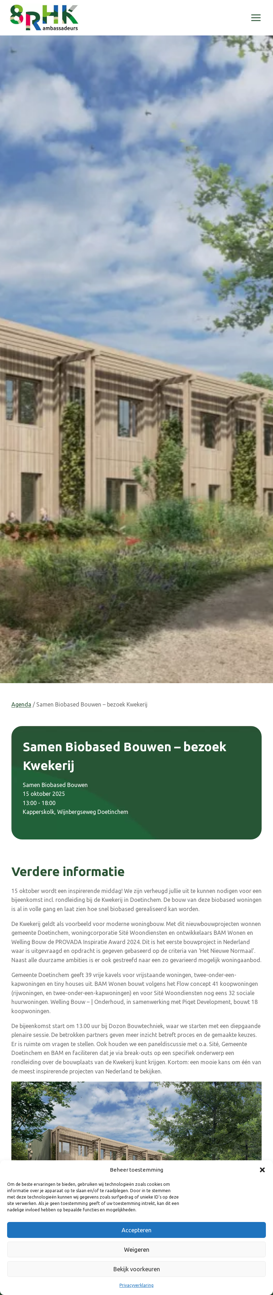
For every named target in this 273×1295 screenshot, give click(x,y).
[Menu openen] (255, 17)
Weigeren (136, 1249)
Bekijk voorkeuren (136, 1269)
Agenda (21, 704)
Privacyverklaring (136, 1285)
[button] (262, 1169)
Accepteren (136, 1230)
